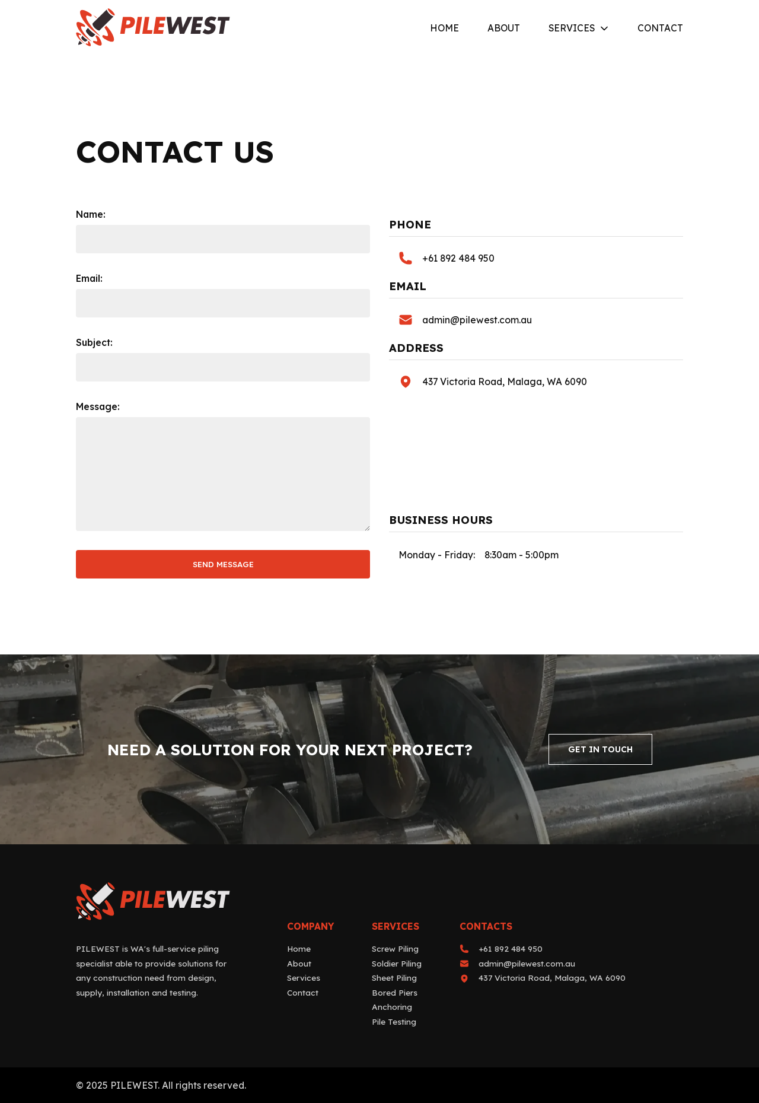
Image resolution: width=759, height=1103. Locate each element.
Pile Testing (394, 1021)
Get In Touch (600, 749)
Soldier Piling (397, 963)
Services (571, 28)
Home (444, 28)
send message (223, 564)
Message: (98, 406)
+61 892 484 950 (458, 258)
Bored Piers (394, 992)
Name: (91, 214)
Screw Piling (395, 948)
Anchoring (392, 1007)
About (503, 28)
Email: (89, 278)
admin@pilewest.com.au (477, 320)
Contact (660, 28)
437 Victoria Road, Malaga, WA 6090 (504, 381)
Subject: (94, 342)
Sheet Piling (394, 977)
